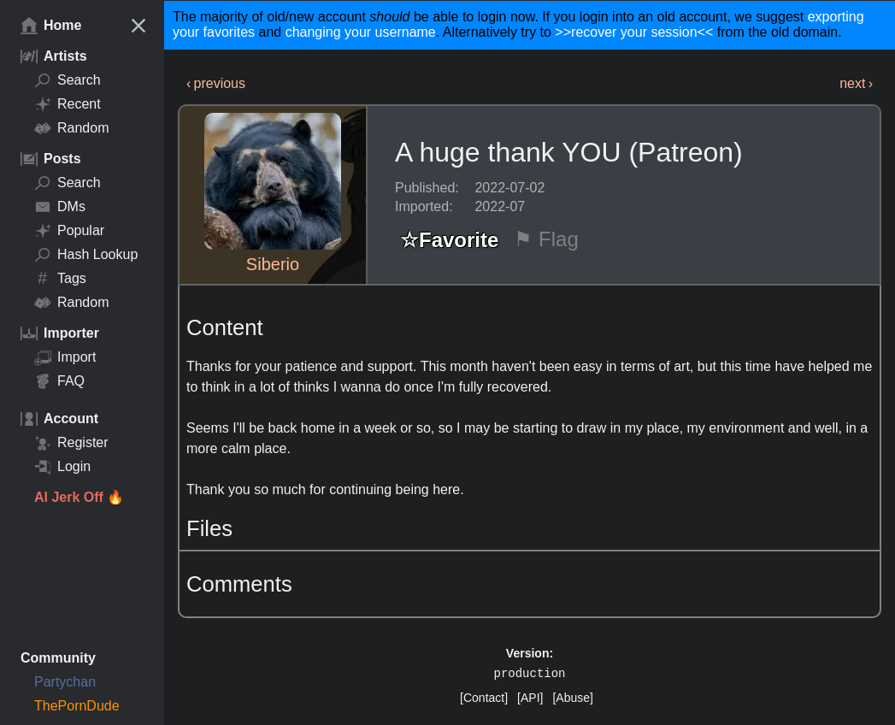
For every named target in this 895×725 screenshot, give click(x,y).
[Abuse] (572, 697)
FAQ (59, 381)
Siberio (272, 264)
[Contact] (484, 697)
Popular (69, 230)
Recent (67, 104)
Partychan (65, 682)
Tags (60, 278)
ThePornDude (77, 705)
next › (856, 83)
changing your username (361, 32)
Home (51, 25)
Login (62, 466)
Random (71, 128)
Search (67, 80)
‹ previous (215, 83)
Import (65, 357)
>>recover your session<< (634, 32)
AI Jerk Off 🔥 (79, 497)
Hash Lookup (86, 254)
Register (71, 442)
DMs (59, 206)
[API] (530, 697)
